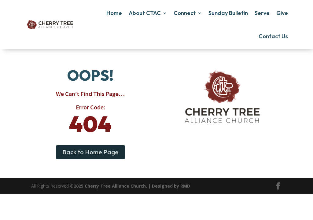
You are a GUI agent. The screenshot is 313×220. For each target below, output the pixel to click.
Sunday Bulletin (228, 12)
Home (114, 12)
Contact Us (273, 36)
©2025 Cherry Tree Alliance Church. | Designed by (125, 186)
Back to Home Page (90, 152)
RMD (185, 186)
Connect (185, 12)
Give (282, 12)
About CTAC (145, 12)
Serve (262, 12)
